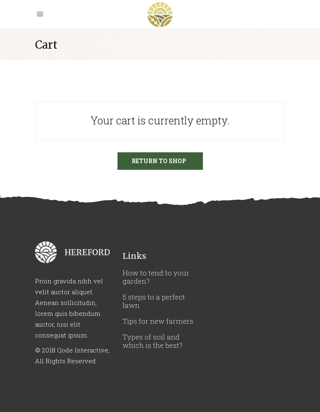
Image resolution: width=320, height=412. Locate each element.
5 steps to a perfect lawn (153, 301)
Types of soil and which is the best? (152, 341)
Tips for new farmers (157, 321)
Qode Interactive (82, 350)
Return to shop (159, 161)
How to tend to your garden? (155, 277)
